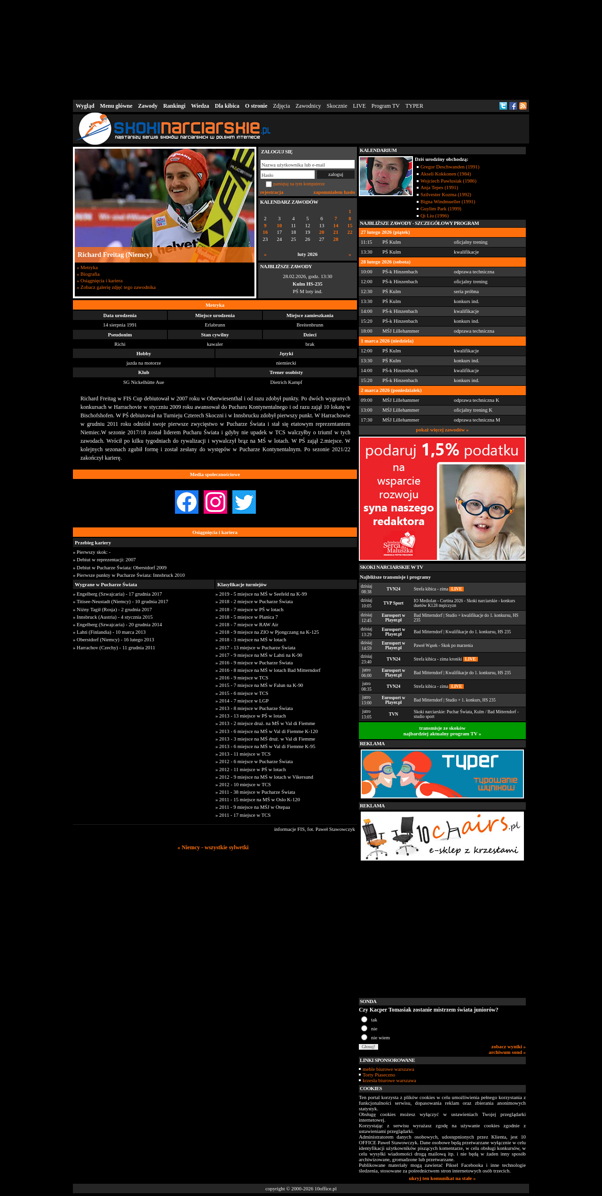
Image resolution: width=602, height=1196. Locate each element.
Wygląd (85, 106)
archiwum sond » (507, 1052)
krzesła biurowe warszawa (389, 1080)
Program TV (386, 106)
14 (336, 225)
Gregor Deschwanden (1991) (449, 166)
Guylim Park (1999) (440, 208)
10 (279, 225)
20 (322, 232)
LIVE (359, 106)
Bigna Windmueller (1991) (447, 201)
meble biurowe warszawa (388, 1069)
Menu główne (116, 106)
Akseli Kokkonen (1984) (445, 173)
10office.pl (326, 1188)
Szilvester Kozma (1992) (445, 194)
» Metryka (87, 267)
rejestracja (272, 192)
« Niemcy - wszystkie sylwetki (212, 847)
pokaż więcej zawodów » (442, 429)
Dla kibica (227, 106)
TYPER (414, 106)
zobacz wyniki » (508, 1046)
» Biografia (88, 274)
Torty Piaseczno (379, 1074)
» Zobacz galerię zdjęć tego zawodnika (116, 287)
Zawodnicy (308, 106)
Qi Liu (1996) (434, 215)
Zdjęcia (281, 106)
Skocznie (336, 106)
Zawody (148, 106)
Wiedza (200, 106)
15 (350, 225)
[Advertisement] (301, 49)
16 (265, 232)
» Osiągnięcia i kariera (99, 280)
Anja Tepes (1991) (439, 187)
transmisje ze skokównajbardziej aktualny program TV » (443, 730)
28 (336, 239)
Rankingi (174, 106)
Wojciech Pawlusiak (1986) (448, 180)
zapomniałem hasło (334, 192)
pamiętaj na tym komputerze (299, 183)
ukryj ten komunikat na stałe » (442, 1178)
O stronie (256, 106)
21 (336, 232)
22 (350, 232)
